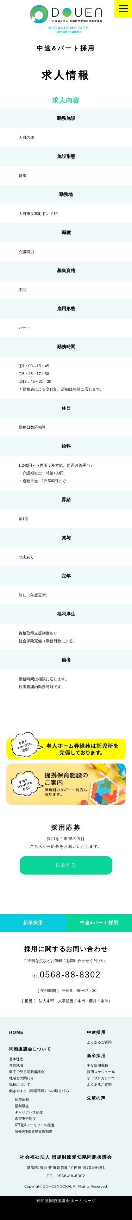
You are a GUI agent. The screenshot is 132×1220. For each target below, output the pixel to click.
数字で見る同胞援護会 (26, 1072)
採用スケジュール (101, 1072)
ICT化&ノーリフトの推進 (35, 1125)
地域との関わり (21, 1078)
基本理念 (16, 1059)
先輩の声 (96, 1098)
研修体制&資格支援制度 (33, 1131)
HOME (16, 1032)
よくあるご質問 (99, 1042)
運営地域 (16, 1065)
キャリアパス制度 (29, 1112)
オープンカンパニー (103, 1078)
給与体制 (22, 1100)
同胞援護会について (30, 1049)
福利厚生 (22, 1106)
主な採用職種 (97, 1065)
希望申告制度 (25, 1119)
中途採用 (96, 1032)
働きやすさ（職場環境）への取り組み (39, 1091)
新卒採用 (96, 1055)
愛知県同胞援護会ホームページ (66, 1200)
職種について (19, 1084)
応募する (66, 865)
